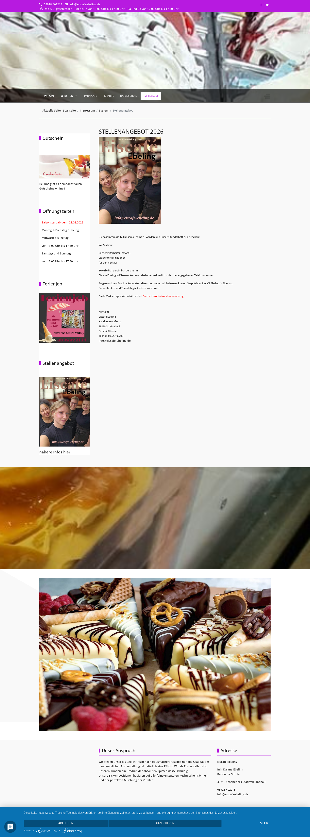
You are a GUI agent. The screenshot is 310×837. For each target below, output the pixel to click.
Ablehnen (65, 823)
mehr (264, 823)
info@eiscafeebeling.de (84, 4)
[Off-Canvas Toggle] (267, 96)
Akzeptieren (164, 823)
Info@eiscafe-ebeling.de (115, 340)
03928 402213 (53, 4)
